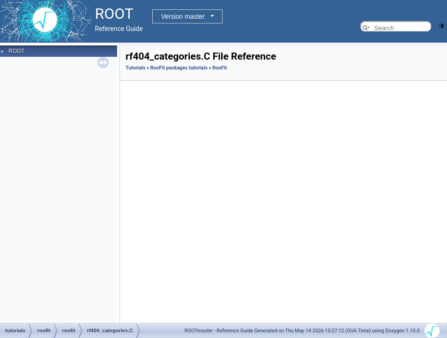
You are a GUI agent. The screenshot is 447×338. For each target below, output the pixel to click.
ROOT (16, 51)
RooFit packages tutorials (179, 68)
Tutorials (135, 68)
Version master (183, 16)
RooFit (219, 68)
